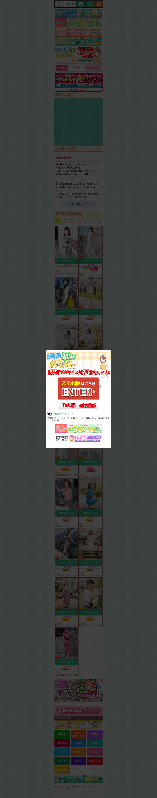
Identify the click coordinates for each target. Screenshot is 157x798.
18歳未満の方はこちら (63, 414)
